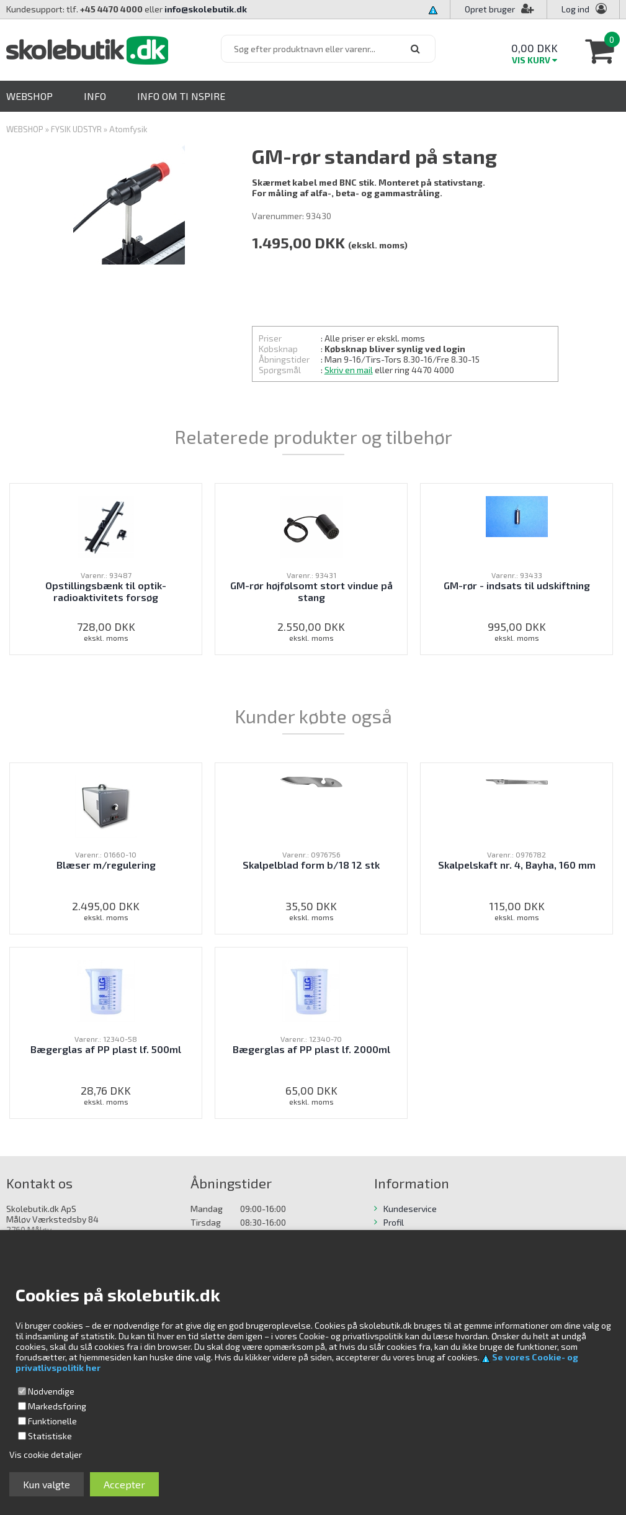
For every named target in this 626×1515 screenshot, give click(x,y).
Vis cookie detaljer (45, 1454)
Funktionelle (52, 1421)
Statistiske (50, 1436)
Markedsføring (57, 1406)
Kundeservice (410, 1208)
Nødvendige (51, 1391)
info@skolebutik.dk (205, 9)
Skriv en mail (348, 369)
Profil (393, 1222)
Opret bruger (499, 9)
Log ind (575, 9)
